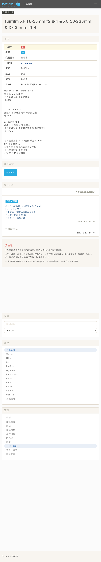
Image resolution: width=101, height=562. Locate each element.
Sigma (9, 390)
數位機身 (10, 421)
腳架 (8, 442)
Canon (9, 354)
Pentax (10, 378)
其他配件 (10, 454)
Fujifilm (10, 366)
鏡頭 (8, 425)
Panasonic (11, 374)
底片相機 (10, 434)
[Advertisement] (52, 289)
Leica (9, 386)
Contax (10, 395)
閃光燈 (9, 438)
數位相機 (10, 429)
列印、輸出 (11, 446)
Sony (9, 362)
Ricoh (9, 382)
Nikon (9, 358)
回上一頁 (8, 12)
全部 (8, 417)
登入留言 (10, 172)
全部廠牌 (10, 350)
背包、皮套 (11, 450)
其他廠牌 (10, 399)
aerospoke (26, 63)
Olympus (10, 370)
